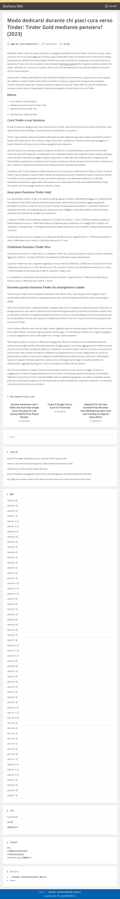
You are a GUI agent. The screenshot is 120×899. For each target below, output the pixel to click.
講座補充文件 (12, 827)
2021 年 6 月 (12, 738)
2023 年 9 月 (12, 599)
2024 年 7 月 (12, 547)
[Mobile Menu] (111, 6)
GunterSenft (12, 817)
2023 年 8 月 (12, 604)
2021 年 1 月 (12, 759)
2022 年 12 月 (13, 645)
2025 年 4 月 (12, 500)
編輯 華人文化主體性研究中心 (25, 44)
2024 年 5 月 (12, 557)
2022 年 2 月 (12, 697)
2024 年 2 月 (12, 573)
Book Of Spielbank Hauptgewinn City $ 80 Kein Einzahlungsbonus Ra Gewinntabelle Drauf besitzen (49, 474)
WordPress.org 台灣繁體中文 (19, 857)
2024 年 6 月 (12, 552)
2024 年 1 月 (12, 578)
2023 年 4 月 (12, 624)
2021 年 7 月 (12, 733)
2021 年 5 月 (12, 743)
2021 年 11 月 (13, 712)
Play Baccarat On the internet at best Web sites (27, 469)
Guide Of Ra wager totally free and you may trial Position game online (37, 458)
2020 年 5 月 (12, 790)
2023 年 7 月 (12, 609)
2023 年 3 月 (12, 630)
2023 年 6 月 (12, 614)
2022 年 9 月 (12, 661)
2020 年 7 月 (12, 780)
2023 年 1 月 (12, 640)
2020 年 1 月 (12, 795)
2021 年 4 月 (12, 749)
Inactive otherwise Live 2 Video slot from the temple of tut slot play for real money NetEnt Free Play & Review (24, 411)
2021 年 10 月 (13, 718)
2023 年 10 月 (13, 593)
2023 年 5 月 (12, 619)
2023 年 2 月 (12, 635)
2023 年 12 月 (13, 583)
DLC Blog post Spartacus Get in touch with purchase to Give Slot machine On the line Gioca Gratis (49, 479)
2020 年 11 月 (13, 769)
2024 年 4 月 (12, 562)
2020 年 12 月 (13, 764)
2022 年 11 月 (13, 650)
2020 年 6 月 (12, 785)
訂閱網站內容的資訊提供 (17, 851)
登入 (9, 847)
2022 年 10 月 (13, 656)
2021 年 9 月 (12, 723)
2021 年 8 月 (12, 728)
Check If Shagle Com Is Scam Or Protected (60, 406)
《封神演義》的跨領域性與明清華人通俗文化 (28, 877)
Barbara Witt (13, 6)
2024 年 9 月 (12, 537)
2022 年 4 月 (12, 687)
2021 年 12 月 (13, 707)
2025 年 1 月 (12, 516)
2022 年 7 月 (12, 671)
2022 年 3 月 (12, 692)
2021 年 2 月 (12, 754)
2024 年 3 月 (12, 568)
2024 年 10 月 (13, 531)
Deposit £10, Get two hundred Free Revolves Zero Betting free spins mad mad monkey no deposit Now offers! (96, 411)
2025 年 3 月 (12, 505)
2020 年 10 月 (13, 775)
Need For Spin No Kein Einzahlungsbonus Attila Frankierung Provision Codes (40, 463)
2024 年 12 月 (13, 521)
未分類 (66, 44)
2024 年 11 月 (13, 526)
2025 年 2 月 (12, 511)
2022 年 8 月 (12, 666)
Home (12, 880)
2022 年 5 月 (12, 681)
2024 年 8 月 (12, 542)
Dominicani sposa (67, 64)
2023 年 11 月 (13, 588)
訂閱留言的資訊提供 (15, 854)
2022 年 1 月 (12, 702)
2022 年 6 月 (12, 676)
